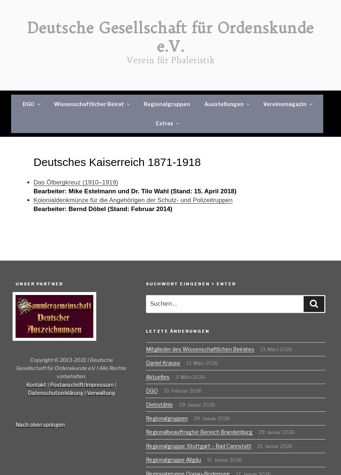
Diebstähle (159, 404)
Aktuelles (158, 377)
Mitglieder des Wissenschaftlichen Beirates (200, 349)
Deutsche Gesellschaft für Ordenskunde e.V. (170, 37)
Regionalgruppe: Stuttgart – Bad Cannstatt (198, 446)
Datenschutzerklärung (55, 393)
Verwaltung (101, 393)
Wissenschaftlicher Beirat (92, 104)
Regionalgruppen (167, 104)
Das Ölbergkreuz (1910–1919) (76, 182)
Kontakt (36, 384)
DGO (32, 104)
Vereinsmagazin (288, 104)
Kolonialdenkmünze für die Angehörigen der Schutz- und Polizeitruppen (133, 200)
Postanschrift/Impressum (82, 384)
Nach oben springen (40, 424)
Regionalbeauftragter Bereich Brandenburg (199, 432)
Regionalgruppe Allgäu (173, 460)
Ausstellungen (227, 104)
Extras (168, 123)
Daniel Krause (163, 363)
